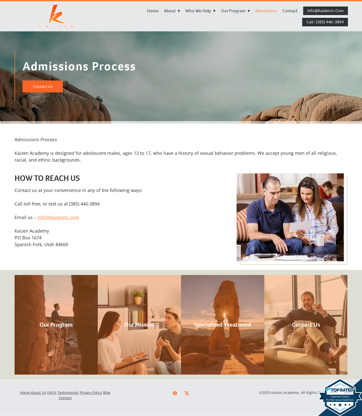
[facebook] (175, 393)
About (172, 11)
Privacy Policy (91, 392)
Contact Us (43, 86)
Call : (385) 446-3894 (325, 22)
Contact (290, 11)
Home (153, 11)
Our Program (235, 11)
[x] (187, 393)
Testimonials (68, 392)
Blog (106, 392)
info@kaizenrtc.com (325, 11)
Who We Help (200, 11)
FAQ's (51, 392)
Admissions (266, 11)
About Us (38, 392)
